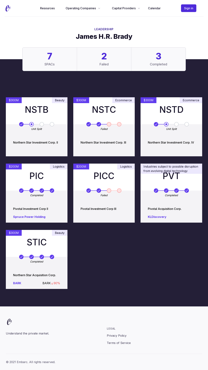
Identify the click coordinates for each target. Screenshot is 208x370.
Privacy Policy (117, 335)
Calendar (154, 8)
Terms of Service (119, 343)
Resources (47, 8)
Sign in (188, 8)
